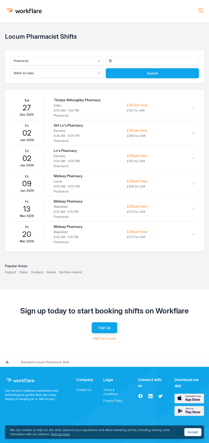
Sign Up (104, 328)
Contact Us (83, 390)
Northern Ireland (70, 272)
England (10, 272)
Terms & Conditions (110, 392)
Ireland (51, 272)
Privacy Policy (113, 400)
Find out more (60, 434)
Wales (23, 272)
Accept (193, 432)
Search (152, 73)
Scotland (37, 272)
